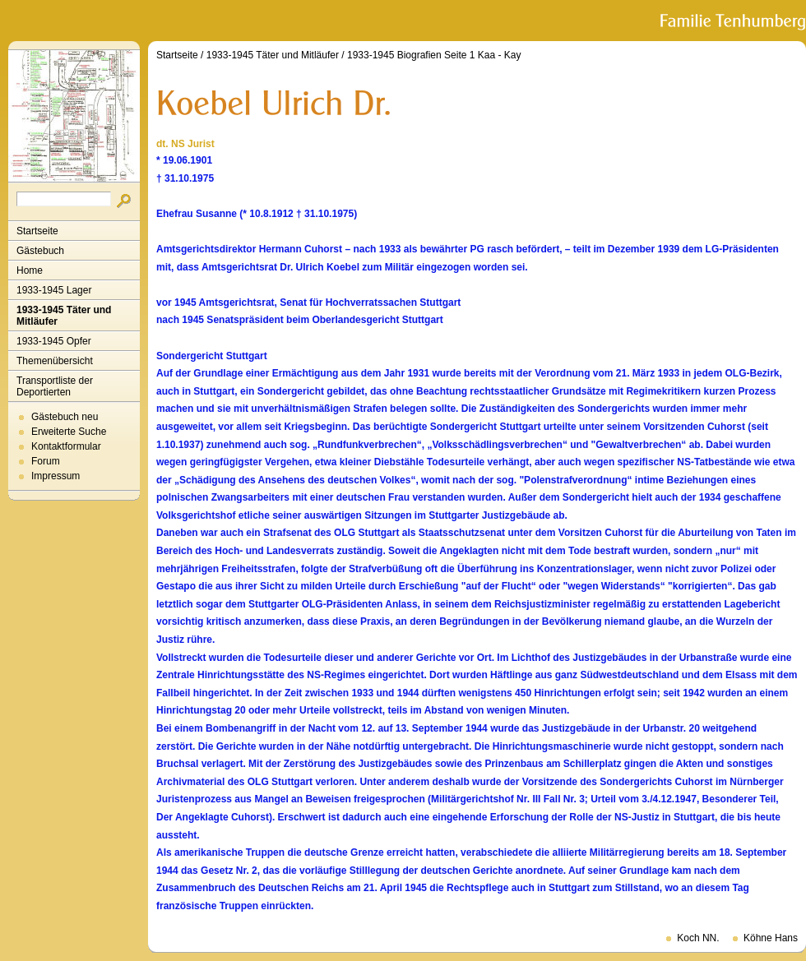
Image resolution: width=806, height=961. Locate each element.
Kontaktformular (66, 446)
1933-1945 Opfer (53, 341)
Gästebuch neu (64, 417)
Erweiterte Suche (68, 431)
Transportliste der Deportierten (54, 386)
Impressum (55, 476)
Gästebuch (40, 250)
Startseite (37, 231)
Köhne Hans (770, 938)
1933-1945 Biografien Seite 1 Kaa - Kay (434, 55)
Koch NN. (698, 938)
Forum (45, 461)
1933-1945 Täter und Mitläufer (63, 315)
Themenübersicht (54, 361)
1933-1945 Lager (53, 290)
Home (29, 270)
